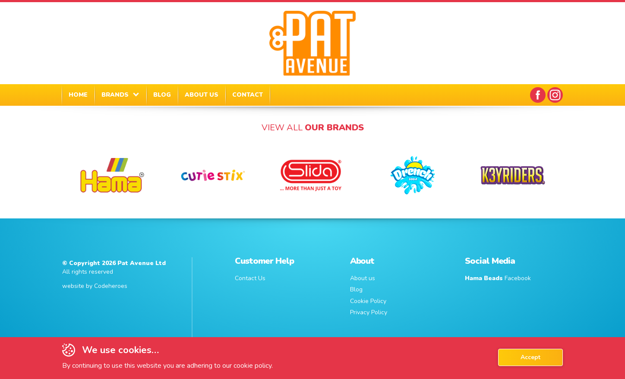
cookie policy (252, 365)
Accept (530, 357)
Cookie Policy (368, 301)
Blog (356, 289)
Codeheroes (110, 286)
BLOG (162, 95)
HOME (78, 95)
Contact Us (250, 278)
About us (362, 278)
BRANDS (115, 95)
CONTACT (247, 95)
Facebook (498, 278)
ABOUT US (201, 95)
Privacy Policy (368, 312)
